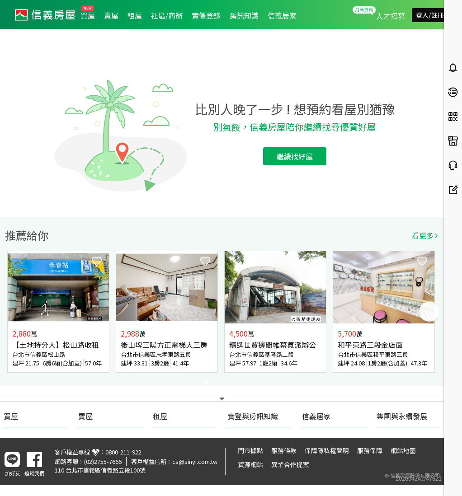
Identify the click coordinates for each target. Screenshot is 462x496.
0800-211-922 (123, 452)
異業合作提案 (290, 464)
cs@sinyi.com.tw (194, 461)
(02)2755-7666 (103, 461)
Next (429, 312)
